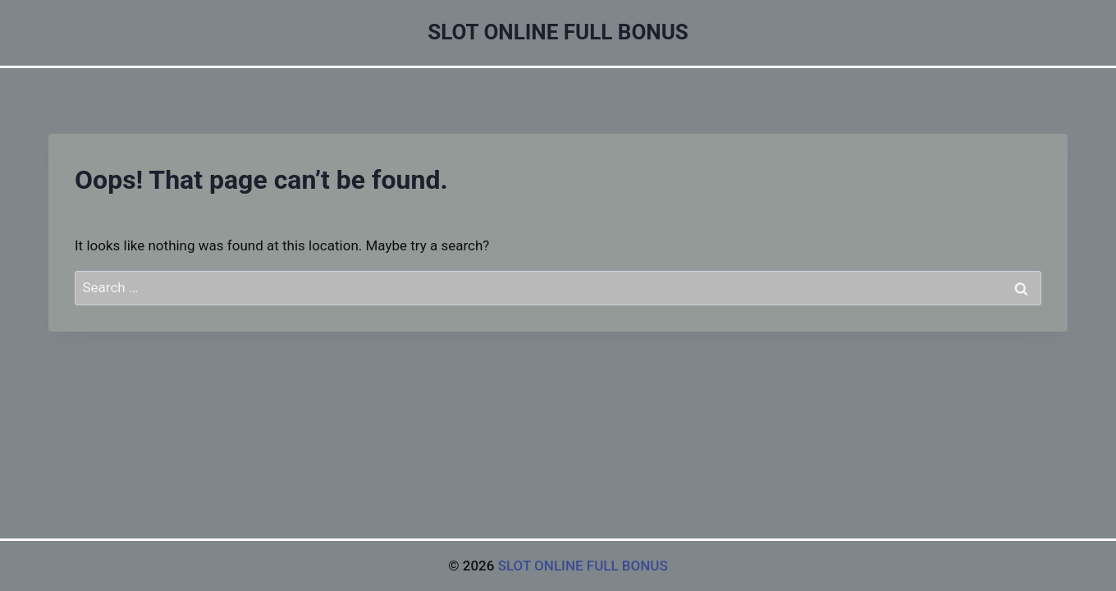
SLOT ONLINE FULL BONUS (583, 565)
